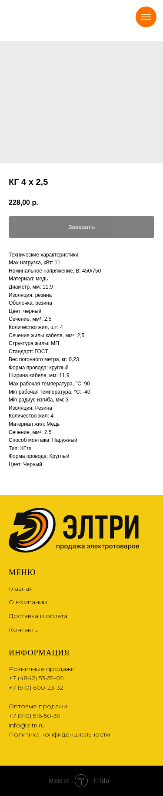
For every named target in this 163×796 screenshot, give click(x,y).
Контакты (24, 630)
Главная (21, 588)
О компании (28, 602)
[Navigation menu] (146, 17)
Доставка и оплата (38, 616)
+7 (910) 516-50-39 (34, 716)
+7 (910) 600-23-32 (36, 687)
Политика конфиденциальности (59, 734)
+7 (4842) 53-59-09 (36, 678)
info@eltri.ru (27, 725)
